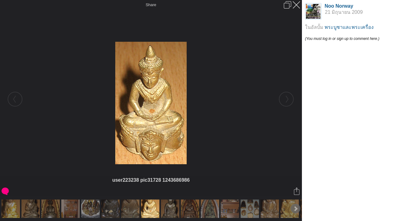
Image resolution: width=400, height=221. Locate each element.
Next (295, 209)
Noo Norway (339, 6)
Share (151, 4)
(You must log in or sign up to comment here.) (342, 39)
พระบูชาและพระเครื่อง (349, 27)
